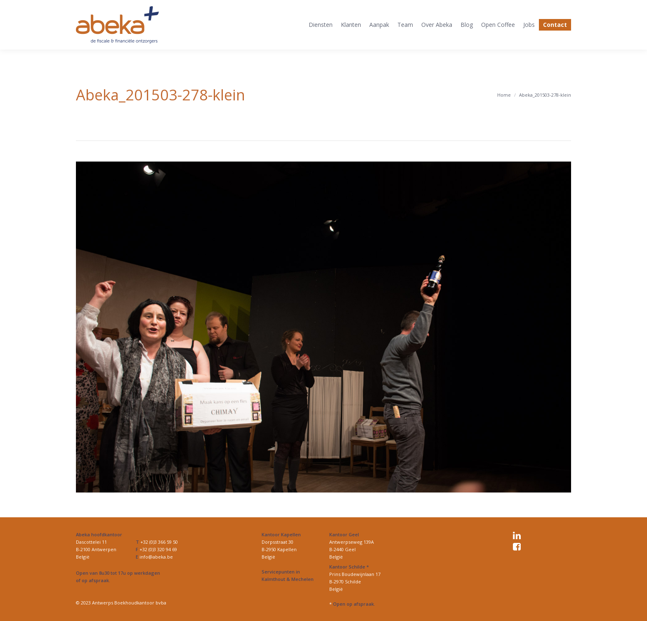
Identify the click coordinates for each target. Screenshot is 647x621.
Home (504, 95)
